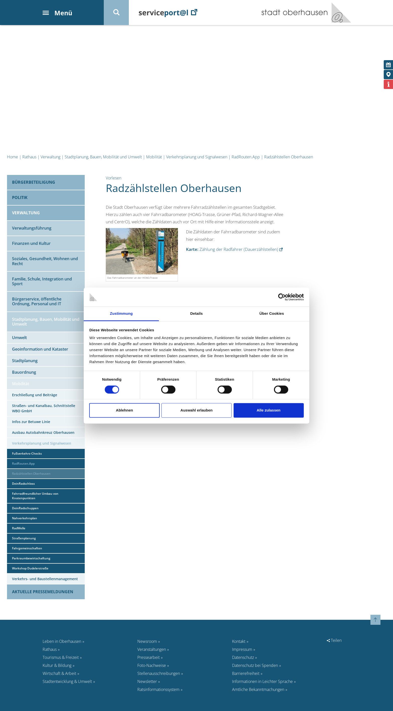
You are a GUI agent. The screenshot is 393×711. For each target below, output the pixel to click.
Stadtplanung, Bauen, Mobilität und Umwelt (103, 157)
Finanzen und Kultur (31, 243)
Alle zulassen (268, 410)
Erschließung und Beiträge (34, 394)
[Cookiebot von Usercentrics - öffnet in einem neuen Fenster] (282, 297)
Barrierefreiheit (245, 673)
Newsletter (147, 681)
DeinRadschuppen (25, 508)
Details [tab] (196, 314)
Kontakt (238, 641)
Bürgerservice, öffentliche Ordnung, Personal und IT (36, 301)
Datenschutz (243, 657)
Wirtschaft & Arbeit (59, 673)
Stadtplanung (25, 360)
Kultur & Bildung (57, 665)
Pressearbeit (148, 657)
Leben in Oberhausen (62, 641)
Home (12, 157)
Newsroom (147, 641)
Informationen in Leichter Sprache (262, 681)
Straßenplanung (24, 538)
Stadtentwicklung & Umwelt (67, 681)
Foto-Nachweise (151, 665)
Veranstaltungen (151, 649)
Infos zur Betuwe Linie (31, 421)
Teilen (334, 640)
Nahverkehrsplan (24, 518)
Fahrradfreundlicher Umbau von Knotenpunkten (35, 495)
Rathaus (29, 157)
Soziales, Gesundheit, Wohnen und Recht (45, 261)
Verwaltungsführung (31, 228)
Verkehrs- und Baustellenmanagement (45, 578)
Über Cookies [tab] (271, 314)
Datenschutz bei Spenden (255, 665)
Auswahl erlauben (196, 410)
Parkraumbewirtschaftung (31, 558)
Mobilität (154, 157)
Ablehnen (124, 410)
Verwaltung (50, 157)
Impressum (242, 649)
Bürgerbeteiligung (33, 182)
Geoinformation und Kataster (40, 349)
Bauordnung (24, 372)
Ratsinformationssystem (158, 689)
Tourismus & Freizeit (61, 657)
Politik (20, 197)
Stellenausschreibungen (158, 673)
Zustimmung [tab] (121, 314)
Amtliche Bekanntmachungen (258, 689)
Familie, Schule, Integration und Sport (42, 281)
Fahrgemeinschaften (27, 548)
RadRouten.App (246, 157)
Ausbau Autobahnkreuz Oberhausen (43, 432)
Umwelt (19, 337)
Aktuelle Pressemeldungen (42, 591)
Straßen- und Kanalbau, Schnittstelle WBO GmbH (43, 408)
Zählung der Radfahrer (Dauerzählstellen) (232, 249)
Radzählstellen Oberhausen (288, 157)
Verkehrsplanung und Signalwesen (196, 157)
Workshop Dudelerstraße (30, 568)
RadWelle (18, 528)
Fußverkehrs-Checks (27, 453)
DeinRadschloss (23, 483)
